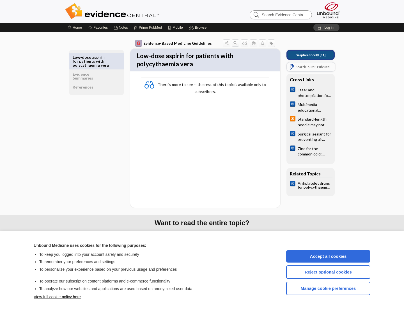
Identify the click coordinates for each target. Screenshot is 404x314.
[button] (198, 27)
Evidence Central (135, 11)
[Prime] (148, 27)
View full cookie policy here (57, 297)
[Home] (75, 27)
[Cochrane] (307, 92)
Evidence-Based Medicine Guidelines (169, 43)
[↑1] (306, 55)
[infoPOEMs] (307, 121)
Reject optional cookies (328, 272)
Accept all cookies (328, 256)
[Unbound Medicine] (328, 10)
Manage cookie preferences (328, 288)
